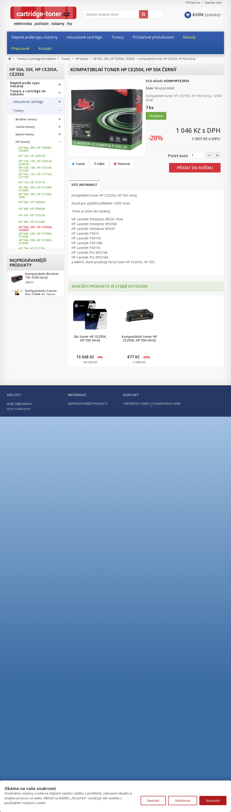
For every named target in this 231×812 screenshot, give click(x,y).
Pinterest (122, 164)
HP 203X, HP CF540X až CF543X (34, 396)
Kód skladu (154, 81)
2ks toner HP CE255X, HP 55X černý (188, 338)
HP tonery (23, 143)
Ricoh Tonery (25, 560)
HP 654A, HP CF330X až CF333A (34, 508)
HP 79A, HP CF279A (32, 256)
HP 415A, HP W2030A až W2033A (35, 455)
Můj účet (14, 771)
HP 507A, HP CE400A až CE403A (34, 468)
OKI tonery (23, 553)
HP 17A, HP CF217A (32, 183)
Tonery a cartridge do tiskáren (28, 94)
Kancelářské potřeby (27, 615)
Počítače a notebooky (27, 631)
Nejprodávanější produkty (27, 652)
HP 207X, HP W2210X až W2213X (35, 409)
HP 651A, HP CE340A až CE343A (34, 488)
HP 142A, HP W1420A (33, 368)
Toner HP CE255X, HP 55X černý (139, 338)
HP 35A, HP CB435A (32, 203)
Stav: (150, 88)
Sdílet (99, 164)
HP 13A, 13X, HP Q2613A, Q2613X (36, 164)
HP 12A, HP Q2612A (32, 157)
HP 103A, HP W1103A (33, 296)
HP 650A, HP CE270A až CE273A (34, 482)
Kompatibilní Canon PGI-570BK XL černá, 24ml (41, 686)
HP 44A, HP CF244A (32, 223)
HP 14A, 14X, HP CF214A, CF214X (35, 171)
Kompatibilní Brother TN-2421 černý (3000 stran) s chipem (42, 706)
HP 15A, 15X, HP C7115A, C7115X (35, 177)
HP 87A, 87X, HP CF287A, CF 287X (35, 283)
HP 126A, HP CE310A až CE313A (34, 329)
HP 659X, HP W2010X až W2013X (35, 515)
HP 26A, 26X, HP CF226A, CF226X (35, 190)
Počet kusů (178, 155)
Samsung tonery (27, 568)
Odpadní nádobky (26, 595)
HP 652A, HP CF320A (33, 495)
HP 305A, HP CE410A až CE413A (34, 429)
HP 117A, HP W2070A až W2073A (35, 309)
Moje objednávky (19, 780)
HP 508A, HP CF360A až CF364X (34, 475)
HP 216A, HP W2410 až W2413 (34, 415)
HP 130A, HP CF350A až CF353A (34, 342)
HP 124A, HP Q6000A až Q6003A (35, 316)
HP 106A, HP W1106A (33, 302)
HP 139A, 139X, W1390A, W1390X (35, 362)
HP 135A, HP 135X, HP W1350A (34, 356)
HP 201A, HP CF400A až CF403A (34, 376)
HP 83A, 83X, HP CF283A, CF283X (35, 270)
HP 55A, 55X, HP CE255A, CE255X (36, 230)
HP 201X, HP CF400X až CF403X (34, 382)
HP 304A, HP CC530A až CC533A (35, 422)
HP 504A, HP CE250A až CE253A (34, 462)
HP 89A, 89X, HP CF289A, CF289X (35, 289)
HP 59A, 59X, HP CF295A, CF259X (35, 243)
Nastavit (153, 800)
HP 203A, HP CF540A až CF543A (34, 389)
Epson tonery (25, 135)
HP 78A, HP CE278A (32, 249)
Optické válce (23, 586)
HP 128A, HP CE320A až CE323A (34, 336)
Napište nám (213, 3)
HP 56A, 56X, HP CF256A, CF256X (35, 237)
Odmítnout (183, 800)
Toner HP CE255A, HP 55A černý (90, 338)
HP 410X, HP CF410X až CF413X (34, 449)
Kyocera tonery (27, 538)
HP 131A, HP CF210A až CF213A (34, 349)
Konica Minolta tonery (31, 531)
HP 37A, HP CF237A (32, 216)
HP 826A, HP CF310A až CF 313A (34, 521)
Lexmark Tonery (27, 546)
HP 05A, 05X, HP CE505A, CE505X (35, 151)
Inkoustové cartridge (28, 103)
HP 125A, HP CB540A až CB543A (35, 323)
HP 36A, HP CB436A (32, 210)
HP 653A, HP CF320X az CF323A (34, 501)
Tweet (78, 164)
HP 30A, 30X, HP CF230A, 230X (35, 197)
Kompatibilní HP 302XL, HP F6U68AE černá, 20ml (39, 726)
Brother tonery (26, 120)
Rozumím (213, 800)
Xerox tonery (25, 575)
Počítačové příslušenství (29, 623)
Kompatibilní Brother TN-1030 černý (42, 667)
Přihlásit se (193, 3)
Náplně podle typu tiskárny (25, 86)
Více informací (84, 184)
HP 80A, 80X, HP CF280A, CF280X (35, 263)
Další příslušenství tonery (31, 604)
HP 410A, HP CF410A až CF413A (34, 442)
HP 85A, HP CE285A (32, 276)
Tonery (18, 112)
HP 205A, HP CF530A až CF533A (34, 402)
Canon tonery (25, 128)
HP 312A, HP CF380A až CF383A (34, 435)
